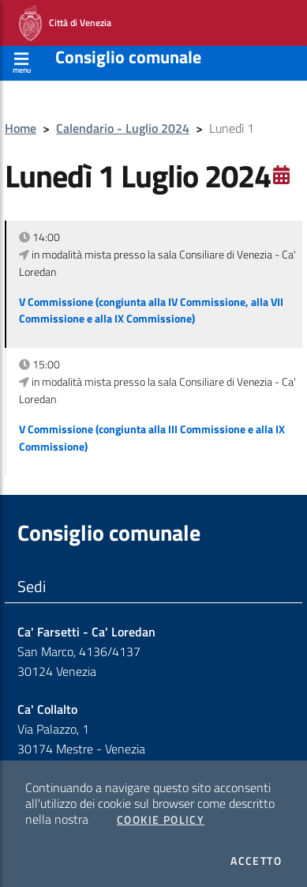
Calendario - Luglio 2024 (122, 128)
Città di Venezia (65, 23)
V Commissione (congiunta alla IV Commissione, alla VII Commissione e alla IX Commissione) (151, 310)
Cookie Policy (160, 819)
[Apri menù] (22, 60)
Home (20, 128)
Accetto (256, 860)
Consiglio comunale (128, 56)
